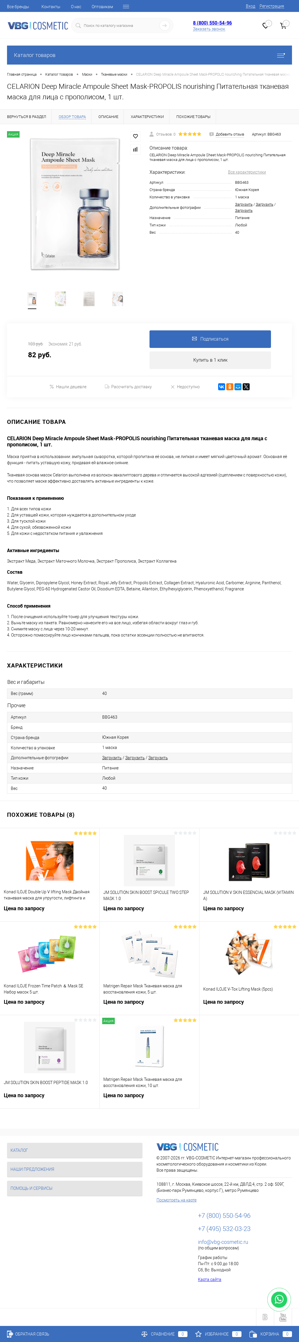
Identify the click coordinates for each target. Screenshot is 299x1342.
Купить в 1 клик (210, 360)
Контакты (50, 6)
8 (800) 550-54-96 (212, 23)
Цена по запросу (49, 911)
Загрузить (244, 204)
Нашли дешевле (67, 386)
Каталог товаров (149, 55)
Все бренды (18, 6)
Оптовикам (102, 6)
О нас (76, 6)
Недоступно (185, 386)
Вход (250, 6)
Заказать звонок (209, 29)
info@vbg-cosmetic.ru (223, 1242)
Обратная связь (28, 1334)
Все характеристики (247, 172)
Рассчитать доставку (128, 386)
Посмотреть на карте (177, 1200)
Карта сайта (209, 1279)
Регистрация (272, 6)
